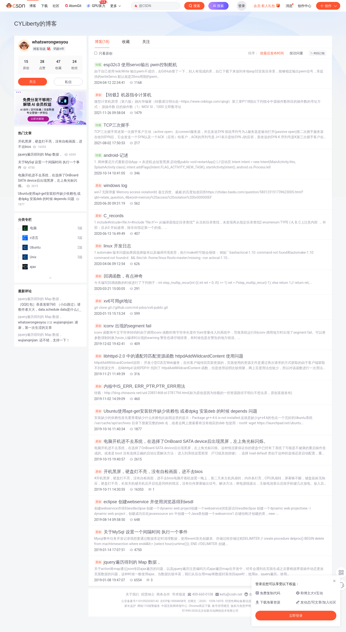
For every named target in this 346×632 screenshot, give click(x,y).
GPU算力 (96, 4)
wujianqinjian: (28, 340)
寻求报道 (178, 594)
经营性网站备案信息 (238, 601)
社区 (56, 6)
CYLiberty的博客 (35, 23)
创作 (328, 6)
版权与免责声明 (241, 606)
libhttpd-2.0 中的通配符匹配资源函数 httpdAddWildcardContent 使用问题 (168, 356)
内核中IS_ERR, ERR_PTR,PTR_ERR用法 (139, 386)
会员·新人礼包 (267, 5)
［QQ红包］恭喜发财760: (37, 304)
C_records (109, 215)
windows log (110, 185)
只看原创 (103, 53)
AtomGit (72, 5)
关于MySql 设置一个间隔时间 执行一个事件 (141, 532)
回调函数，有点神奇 (118, 276)
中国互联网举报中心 (174, 606)
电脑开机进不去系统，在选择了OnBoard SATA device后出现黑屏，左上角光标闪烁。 (181, 441)
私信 (68, 82)
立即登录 (296, 616)
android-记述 (111, 155)
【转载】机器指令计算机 (122, 95)
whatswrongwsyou (32, 322)
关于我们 (132, 594)
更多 (115, 6)
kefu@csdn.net (231, 594)
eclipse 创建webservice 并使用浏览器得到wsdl (143, 501)
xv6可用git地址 (113, 301)
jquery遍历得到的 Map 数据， (127, 562)
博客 (32, 6)
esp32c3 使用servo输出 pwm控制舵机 (135, 64)
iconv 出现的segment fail (122, 325)
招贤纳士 (148, 594)
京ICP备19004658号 (173, 601)
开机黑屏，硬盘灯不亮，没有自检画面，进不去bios (148, 471)
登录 (241, 6)
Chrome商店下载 (199, 606)
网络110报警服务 (148, 606)
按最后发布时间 (272, 53)
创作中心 (304, 6)
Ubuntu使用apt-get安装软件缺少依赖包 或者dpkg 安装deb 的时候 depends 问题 (175, 411)
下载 (44, 6)
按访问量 (296, 53)
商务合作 (163, 594)
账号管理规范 (220, 606)
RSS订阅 (317, 53)
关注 (32, 82)
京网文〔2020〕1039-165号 (206, 601)
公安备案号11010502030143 (139, 601)
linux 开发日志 (112, 246)
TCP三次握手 (112, 125)
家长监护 (130, 606)
